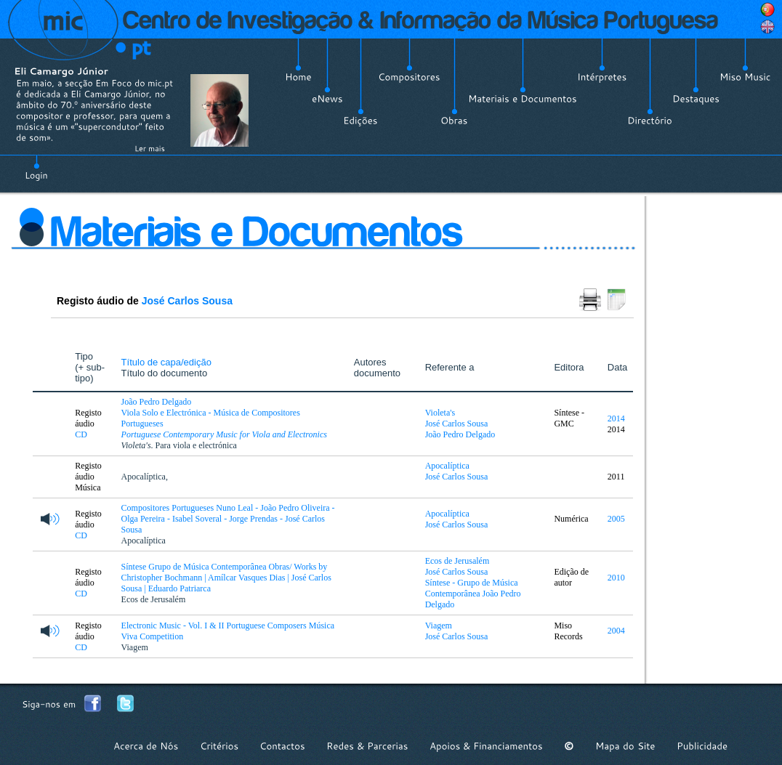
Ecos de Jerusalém (153, 599)
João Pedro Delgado (460, 434)
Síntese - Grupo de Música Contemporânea (471, 588)
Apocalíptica (447, 466)
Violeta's (440, 413)
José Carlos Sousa (187, 301)
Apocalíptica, (144, 476)
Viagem (134, 647)
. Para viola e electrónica (179, 445)
